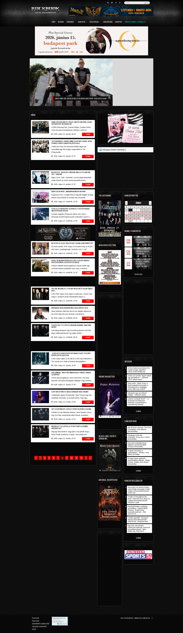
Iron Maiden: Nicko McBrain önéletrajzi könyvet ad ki (69, 308)
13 (146, 213)
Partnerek (35, 618)
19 (142, 215)
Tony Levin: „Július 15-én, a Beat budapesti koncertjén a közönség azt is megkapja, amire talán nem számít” (138, 386)
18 (138, 215)
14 (150, 213)
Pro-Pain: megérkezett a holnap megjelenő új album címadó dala (72, 289)
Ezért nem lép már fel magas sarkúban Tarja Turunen (69, 391)
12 (142, 213)
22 (126, 218)
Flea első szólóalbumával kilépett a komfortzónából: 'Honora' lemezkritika (137, 445)
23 (130, 218)
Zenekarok (70, 22)
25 (138, 218)
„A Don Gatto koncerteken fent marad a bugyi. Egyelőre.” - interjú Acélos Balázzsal (71, 354)
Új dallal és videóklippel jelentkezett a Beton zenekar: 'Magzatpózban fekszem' (70, 209)
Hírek (53, 22)
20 (146, 215)
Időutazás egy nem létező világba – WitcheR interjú (137, 394)
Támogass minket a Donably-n (135, 22)
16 (130, 215)
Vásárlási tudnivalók (39, 626)
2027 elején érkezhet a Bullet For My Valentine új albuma (71, 409)
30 (130, 221)
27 (146, 218)
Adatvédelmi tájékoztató (40, 624)
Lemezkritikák (108, 22)
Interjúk (61, 22)
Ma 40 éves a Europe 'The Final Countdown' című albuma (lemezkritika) (139, 429)
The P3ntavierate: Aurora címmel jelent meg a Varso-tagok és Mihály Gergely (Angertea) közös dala (71, 142)
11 (138, 213)
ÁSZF (34, 629)
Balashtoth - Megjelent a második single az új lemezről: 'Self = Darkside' (71, 173)
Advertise (118, 22)
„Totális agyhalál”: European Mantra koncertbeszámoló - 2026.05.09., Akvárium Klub (138, 520)
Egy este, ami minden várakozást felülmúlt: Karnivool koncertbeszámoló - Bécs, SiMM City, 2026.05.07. (139, 528)
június (138, 202)
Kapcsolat (35, 621)
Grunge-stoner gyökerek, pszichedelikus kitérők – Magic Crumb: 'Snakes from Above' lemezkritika (139, 461)
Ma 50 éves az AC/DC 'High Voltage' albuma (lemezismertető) (72, 243)
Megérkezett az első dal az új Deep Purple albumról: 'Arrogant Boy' (69, 427)
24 (134, 218)
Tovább (138, 411)
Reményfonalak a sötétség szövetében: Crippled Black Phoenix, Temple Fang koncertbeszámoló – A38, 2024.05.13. (138, 510)
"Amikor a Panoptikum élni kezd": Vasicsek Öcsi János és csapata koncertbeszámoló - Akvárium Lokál (139, 499)
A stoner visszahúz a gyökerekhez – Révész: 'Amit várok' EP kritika (138, 452)
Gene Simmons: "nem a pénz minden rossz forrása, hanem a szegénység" (71, 373)
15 (126, 215)
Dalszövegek (95, 22)
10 (134, 213)
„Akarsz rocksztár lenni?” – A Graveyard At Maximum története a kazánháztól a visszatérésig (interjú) (138, 401)
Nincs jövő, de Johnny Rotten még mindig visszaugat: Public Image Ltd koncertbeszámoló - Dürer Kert (139, 490)
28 (150, 218)
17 (134, 215)
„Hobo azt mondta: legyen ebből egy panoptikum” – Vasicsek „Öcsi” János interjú (139, 377)
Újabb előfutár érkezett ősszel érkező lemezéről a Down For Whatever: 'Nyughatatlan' (71, 123)
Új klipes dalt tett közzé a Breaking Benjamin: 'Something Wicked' (71, 326)
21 (150, 215)
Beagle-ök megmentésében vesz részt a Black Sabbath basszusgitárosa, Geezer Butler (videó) (70, 261)
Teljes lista (138, 274)
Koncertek (82, 22)
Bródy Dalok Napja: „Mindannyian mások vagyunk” (68, 191)
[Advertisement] (63, 164)
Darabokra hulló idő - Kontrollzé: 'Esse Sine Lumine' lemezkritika (139, 437)
